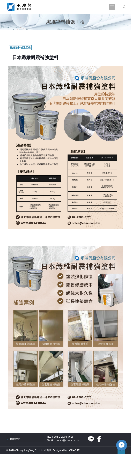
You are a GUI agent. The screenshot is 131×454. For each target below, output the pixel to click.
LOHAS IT (73, 450)
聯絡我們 (15, 438)
